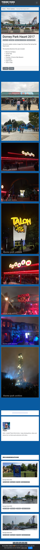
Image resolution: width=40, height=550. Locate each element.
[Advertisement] (20, 76)
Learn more (24, 548)
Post (5, 68)
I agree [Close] (30, 547)
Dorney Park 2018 (7, 506)
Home (3, 9)
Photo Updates (11, 9)
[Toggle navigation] (37, 2)
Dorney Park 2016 (7, 479)
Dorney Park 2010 (7, 532)
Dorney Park (5, 40)
